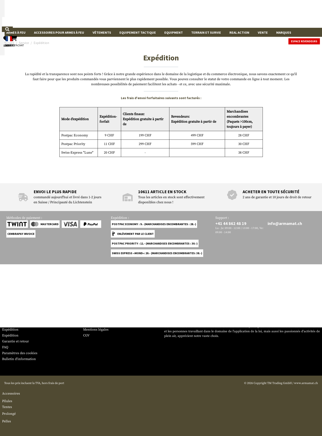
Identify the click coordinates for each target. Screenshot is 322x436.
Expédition (10, 394)
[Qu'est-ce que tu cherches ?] (141, 13)
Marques (283, 32)
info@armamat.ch (285, 288)
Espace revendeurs (304, 41)
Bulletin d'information (19, 423)
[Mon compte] (259, 14)
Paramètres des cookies (19, 418)
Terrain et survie (206, 32)
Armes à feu (16, 32)
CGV (86, 400)
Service (10, 374)
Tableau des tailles (16, 382)
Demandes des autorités (101, 388)
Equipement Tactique (137, 32)
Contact (8, 388)
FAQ (5, 412)
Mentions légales (96, 394)
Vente (263, 32)
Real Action (239, 32)
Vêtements (102, 32)
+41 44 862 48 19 (230, 288)
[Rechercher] (192, 13)
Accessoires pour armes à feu (59, 32)
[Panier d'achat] (294, 14)
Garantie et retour (15, 406)
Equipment (173, 32)
